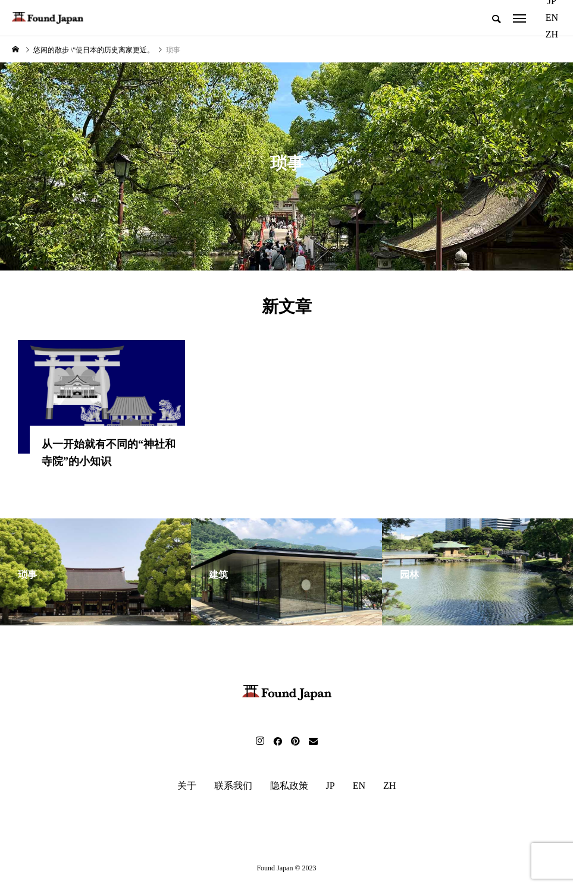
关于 (186, 787)
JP (330, 787)
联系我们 (233, 787)
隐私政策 (289, 787)
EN (552, 17)
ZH (552, 34)
